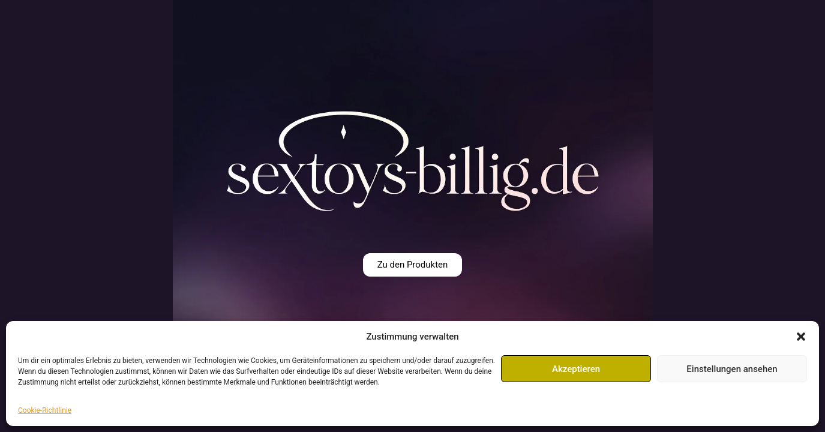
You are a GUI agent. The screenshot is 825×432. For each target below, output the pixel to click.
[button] (801, 337)
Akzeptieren (576, 369)
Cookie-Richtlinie (44, 410)
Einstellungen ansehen (731, 369)
